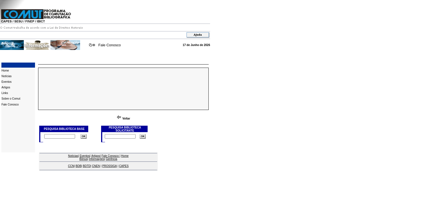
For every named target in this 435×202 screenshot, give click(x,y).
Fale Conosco (109, 45)
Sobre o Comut (10, 98)
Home (5, 70)
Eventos (6, 81)
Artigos (5, 87)
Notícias (6, 76)
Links (4, 93)
